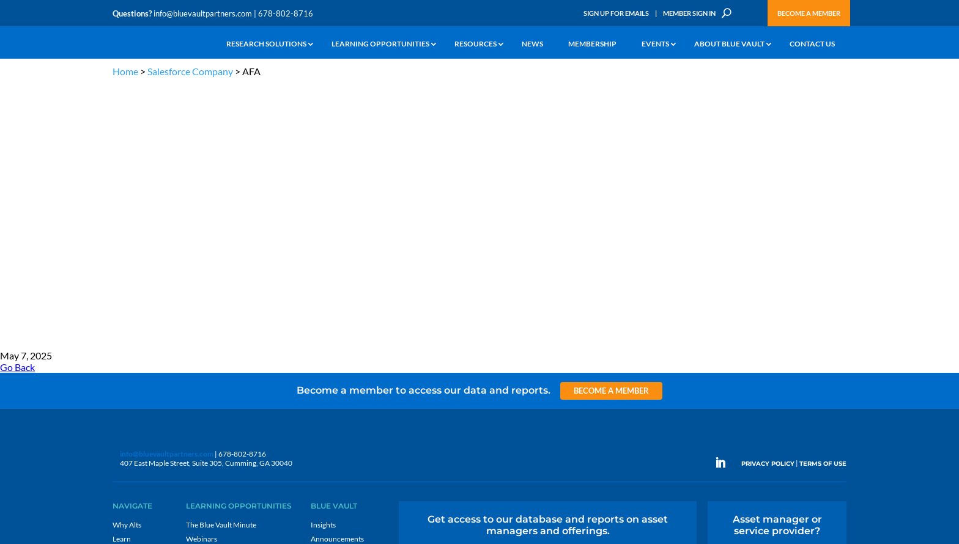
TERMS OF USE (822, 200)
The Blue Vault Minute (221, 261)
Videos (197, 304)
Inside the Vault (335, 290)
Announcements (337, 276)
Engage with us (777, 292)
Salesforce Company (190, 71)
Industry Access (138, 318)
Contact (125, 374)
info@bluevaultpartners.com (203, 13)
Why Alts (127, 261)
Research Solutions (266, 44)
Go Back (17, 104)
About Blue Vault (729, 44)
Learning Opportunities (380, 44)
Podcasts (200, 290)
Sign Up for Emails (616, 13)
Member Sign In (689, 13)
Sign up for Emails (714, 418)
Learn (122, 276)
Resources (475, 44)
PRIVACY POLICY (767, 200)
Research (128, 304)
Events (655, 44)
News (532, 44)
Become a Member (808, 13)
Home (125, 71)
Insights (323, 261)
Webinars (201, 276)
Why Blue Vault (137, 360)
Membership (592, 44)
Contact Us (812, 44)
